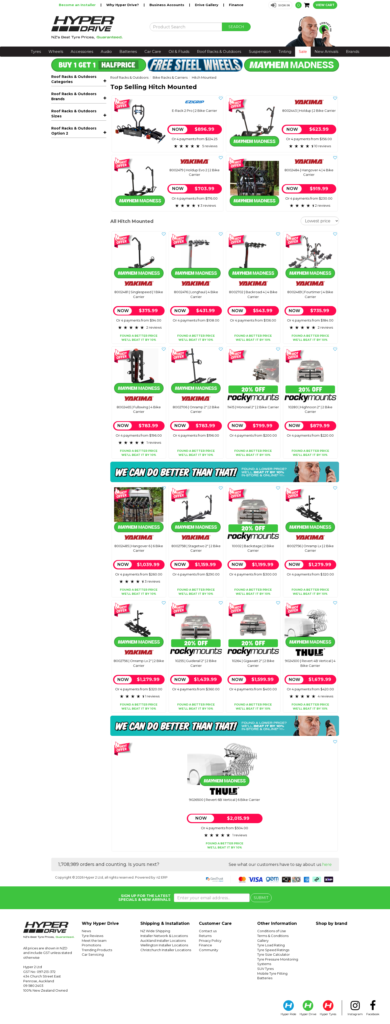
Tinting (284, 51)
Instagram (355, 1008)
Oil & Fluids (179, 51)
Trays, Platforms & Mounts (80, 180)
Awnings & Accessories (80, 195)
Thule (56, 312)
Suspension (260, 51)
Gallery (263, 940)
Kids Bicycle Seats (80, 242)
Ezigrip (57, 297)
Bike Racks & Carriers (80, 100)
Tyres (36, 51)
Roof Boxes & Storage (80, 188)
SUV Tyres (265, 969)
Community (208, 950)
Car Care (152, 51)
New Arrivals (326, 51)
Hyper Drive (308, 1008)
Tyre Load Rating (271, 945)
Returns (205, 936)
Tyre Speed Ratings (273, 950)
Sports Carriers (80, 227)
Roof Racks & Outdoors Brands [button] (73, 284)
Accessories (82, 51)
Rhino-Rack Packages (74, 265)
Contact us (208, 931)
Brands (352, 51)
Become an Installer (78, 5)
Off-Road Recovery (72, 234)
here (327, 864)
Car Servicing (93, 954)
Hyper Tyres (328, 1008)
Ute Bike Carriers (72, 143)
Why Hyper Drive (100, 923)
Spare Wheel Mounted (77, 136)
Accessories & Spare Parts (80, 249)
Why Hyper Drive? (123, 5)
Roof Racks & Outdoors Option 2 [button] (73, 387)
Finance (236, 5)
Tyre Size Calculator (273, 954)
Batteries (128, 51)
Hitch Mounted (72, 129)
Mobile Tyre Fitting (272, 973)
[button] (280, 5)
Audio (106, 51)
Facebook (372, 1008)
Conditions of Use (271, 931)
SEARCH (236, 27)
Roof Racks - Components (80, 172)
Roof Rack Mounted (74, 115)
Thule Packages (69, 272)
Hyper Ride (288, 1008)
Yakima (57, 320)
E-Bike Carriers (70, 107)
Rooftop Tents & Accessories (80, 205)
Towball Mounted (72, 122)
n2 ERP (162, 877)
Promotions (91, 945)
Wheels (55, 51)
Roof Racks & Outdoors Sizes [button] (73, 332)
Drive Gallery (207, 5)
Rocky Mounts (64, 305)
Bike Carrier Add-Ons (75, 158)
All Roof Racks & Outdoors (74, 92)
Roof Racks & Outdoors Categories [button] (73, 79)
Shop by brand (331, 923)
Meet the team (94, 940)
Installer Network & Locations (164, 936)
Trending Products (97, 950)
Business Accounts (167, 5)
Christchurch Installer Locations (165, 950)
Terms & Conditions (273, 936)
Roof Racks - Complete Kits (80, 165)
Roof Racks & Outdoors (219, 51)
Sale (303, 51)
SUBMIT (261, 897)
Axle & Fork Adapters (75, 151)
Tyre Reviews (92, 936)
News (86, 931)
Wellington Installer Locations (164, 945)
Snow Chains (66, 257)
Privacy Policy (210, 940)
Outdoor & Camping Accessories (80, 217)
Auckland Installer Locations (163, 940)
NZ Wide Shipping (155, 931)
